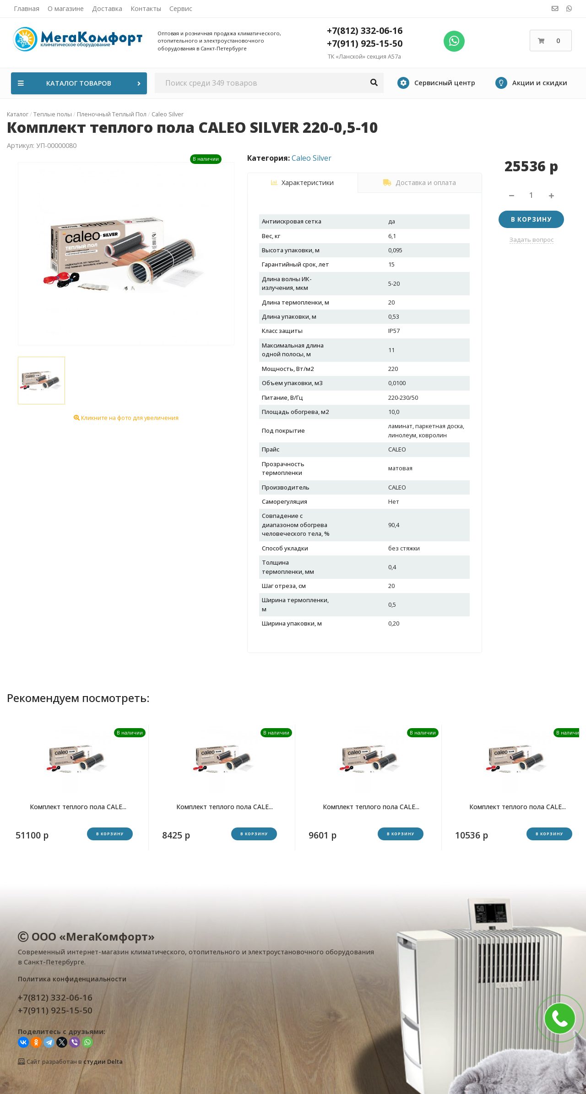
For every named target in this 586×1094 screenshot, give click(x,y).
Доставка (107, 8)
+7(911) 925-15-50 (364, 43)
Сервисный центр (436, 82)
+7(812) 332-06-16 (364, 30)
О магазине (66, 8)
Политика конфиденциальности (72, 978)
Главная (26, 8)
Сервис (180, 8)
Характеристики (302, 182)
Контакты (145, 8)
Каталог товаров (80, 83)
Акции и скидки (531, 82)
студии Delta (103, 1061)
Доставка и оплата (419, 182)
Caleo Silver (311, 158)
